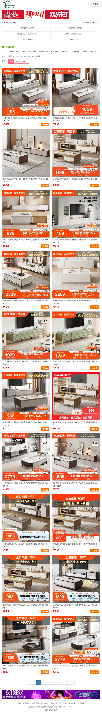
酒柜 (96, 51)
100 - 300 (23, 56)
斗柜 (29, 51)
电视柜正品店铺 (10, 23)
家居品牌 (35, 703)
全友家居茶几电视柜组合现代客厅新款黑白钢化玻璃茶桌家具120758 (25, 302)
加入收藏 (72, 703)
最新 (17, 61)
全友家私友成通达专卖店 (26, 34)
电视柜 (11, 51)
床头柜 (23, 51)
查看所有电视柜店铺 (90, 23)
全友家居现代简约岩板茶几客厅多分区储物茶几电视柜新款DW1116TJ (25, 423)
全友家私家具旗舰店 (74, 28)
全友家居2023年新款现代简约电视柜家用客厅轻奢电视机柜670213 (75, 362)
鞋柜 (35, 51)
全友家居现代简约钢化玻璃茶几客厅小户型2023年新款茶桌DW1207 (25, 180)
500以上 (39, 56)
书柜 (47, 51)
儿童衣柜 (54, 51)
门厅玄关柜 (64, 51)
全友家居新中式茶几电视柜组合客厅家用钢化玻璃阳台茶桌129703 (25, 667)
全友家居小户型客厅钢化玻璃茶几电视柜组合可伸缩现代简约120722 (25, 606)
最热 (11, 61)
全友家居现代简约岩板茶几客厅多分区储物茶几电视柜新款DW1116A (75, 119)
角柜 (91, 51)
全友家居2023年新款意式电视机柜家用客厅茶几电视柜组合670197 (25, 484)
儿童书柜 (84, 51)
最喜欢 (24, 61)
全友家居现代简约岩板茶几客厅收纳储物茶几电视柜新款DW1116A (24, 119)
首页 (19, 703)
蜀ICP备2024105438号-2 (64, 707)
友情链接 (44, 703)
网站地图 (53, 703)
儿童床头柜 (74, 51)
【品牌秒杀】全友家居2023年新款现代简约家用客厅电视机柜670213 (25, 362)
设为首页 (62, 703)
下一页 (63, 682)
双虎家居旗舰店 (27, 39)
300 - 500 (31, 56)
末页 (71, 682)
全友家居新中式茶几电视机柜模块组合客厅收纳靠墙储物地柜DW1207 (75, 484)
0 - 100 (15, 56)
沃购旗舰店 (74, 39)
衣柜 (17, 51)
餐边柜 (41, 51)
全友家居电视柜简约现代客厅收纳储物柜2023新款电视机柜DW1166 (25, 545)
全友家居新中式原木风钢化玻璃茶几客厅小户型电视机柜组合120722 (75, 545)
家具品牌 (26, 703)
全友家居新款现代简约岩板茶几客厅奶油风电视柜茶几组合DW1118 (75, 302)
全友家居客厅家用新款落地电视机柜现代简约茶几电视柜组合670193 (75, 241)
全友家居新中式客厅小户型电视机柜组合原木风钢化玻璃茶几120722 (75, 180)
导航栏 (95, 4)
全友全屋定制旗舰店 (74, 34)
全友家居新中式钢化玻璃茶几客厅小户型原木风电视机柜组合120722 (75, 423)
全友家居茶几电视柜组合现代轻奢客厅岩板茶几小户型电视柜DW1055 (75, 606)
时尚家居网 (41, 707)
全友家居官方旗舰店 (26, 28)
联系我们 (81, 703)
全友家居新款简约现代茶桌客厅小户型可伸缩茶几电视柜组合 (25, 241)
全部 (10, 56)
